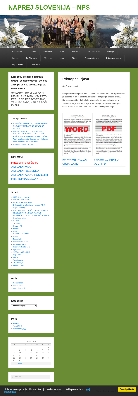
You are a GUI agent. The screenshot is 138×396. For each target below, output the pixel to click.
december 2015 (19, 288)
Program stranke (92, 58)
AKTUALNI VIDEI (21, 166)
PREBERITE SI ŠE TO (25, 162)
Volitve (15, 257)
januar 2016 (18, 285)
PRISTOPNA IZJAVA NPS (26, 178)
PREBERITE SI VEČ (21, 242)
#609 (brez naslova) (21, 197)
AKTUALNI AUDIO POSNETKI (29, 174)
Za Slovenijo (31, 58)
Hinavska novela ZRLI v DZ (23, 144)
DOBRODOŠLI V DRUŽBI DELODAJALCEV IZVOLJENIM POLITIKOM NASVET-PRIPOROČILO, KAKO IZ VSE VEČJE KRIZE (31, 212)
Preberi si (76, 51)
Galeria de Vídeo (19, 218)
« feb (20, 363)
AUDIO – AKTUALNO (21, 200)
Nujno (62, 51)
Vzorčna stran (18, 260)
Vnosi (17, 326)
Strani (74, 58)
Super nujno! (17, 65)
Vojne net (48, 58)
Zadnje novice (93, 51)
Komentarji (19, 329)
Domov (33, 51)
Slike (18, 223)
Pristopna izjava (113, 58)
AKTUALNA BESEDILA (25, 170)
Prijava (16, 323)
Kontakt (15, 58)
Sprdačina (47, 51)
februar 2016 (18, 283)
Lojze (62, 58)
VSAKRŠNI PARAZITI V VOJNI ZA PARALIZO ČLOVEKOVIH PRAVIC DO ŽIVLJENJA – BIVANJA (31, 126)
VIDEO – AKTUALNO (21, 252)
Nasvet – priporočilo (21, 234)
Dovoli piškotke (127, 389)
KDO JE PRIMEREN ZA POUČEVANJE (28, 131)
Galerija (110, 51)
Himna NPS (17, 51)
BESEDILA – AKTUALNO (23, 202)
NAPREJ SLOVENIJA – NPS (49, 7)
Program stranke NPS (21, 247)
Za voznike (35, 65)
